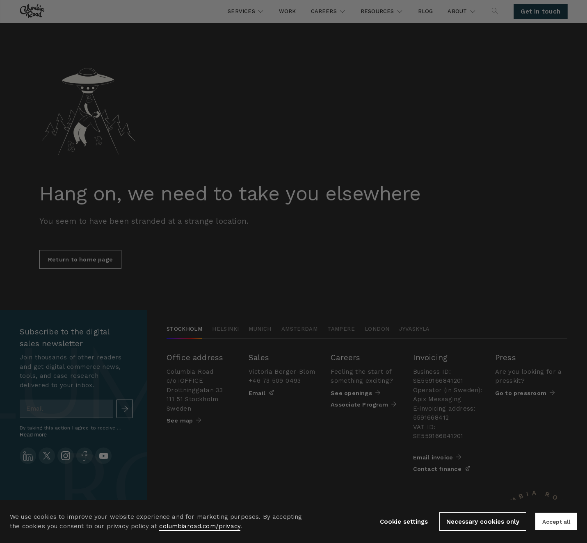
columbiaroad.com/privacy (199, 526)
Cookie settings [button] (400, 521)
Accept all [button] (554, 521)
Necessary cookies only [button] (478, 521)
